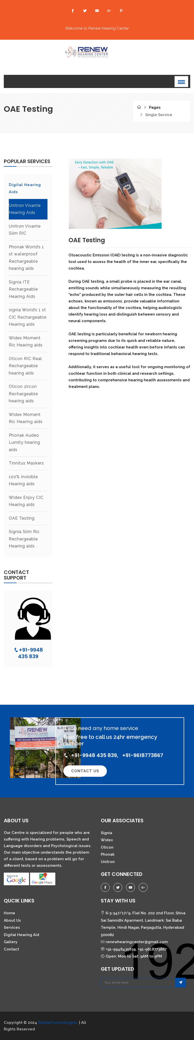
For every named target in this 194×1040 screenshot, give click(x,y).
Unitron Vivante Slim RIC (25, 230)
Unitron (108, 861)
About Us (12, 920)
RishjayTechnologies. (58, 1022)
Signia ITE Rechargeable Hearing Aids (23, 289)
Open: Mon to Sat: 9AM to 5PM (131, 956)
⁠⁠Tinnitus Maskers (26, 463)
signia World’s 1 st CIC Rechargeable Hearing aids (27, 317)
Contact (11, 949)
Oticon (107, 847)
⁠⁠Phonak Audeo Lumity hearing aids (24, 442)
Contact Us (85, 771)
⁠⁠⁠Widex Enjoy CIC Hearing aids (26, 501)
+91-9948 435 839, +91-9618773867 (113, 755)
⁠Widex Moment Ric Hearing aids (26, 342)
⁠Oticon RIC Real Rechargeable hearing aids (25, 365)
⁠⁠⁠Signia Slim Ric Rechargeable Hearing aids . (24, 538)
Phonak (107, 854)
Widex (107, 840)
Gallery (10, 942)
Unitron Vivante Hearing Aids (25, 209)
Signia (106, 833)
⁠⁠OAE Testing (22, 518)
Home (9, 913)
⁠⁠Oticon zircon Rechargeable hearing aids (23, 393)
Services (12, 927)
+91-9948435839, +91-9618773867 (134, 949)
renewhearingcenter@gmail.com (134, 942)
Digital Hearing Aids (25, 188)
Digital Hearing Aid (21, 935)
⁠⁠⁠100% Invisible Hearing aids (23, 480)
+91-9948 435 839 (28, 653)
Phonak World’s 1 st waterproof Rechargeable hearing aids (26, 258)
